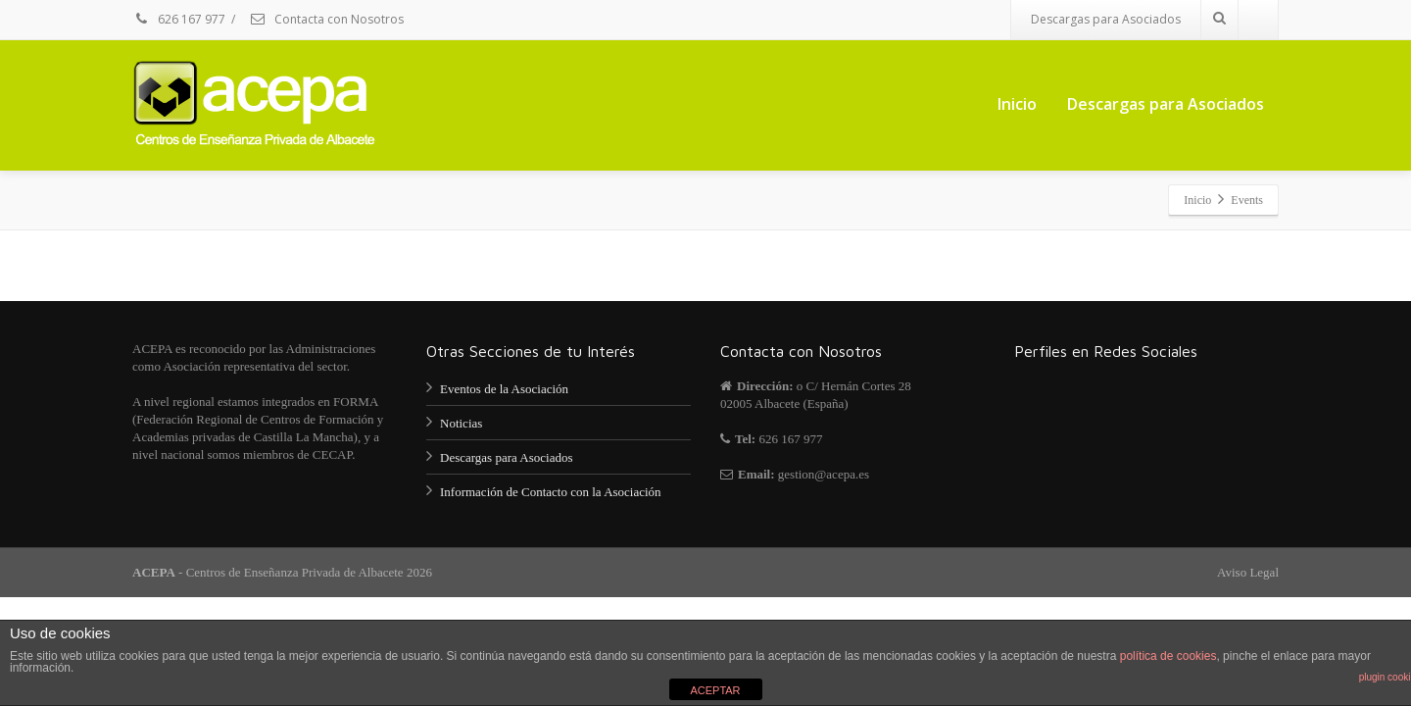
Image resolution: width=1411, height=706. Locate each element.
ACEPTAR (715, 690)
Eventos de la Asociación (504, 388)
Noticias (461, 423)
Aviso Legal (1248, 572)
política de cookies (1168, 656)
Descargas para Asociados (1106, 19)
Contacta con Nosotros (326, 19)
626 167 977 (178, 19)
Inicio (1017, 104)
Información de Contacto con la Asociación (550, 491)
